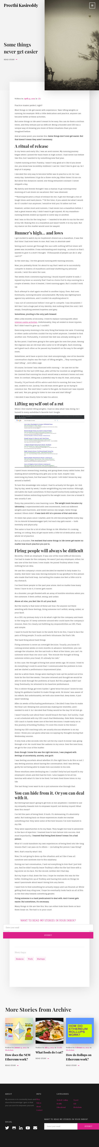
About (38, 1106)
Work (30, 959)
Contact (39, 1110)
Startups (41, 959)
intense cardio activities (26, 322)
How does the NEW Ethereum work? (18, 1057)
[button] (92, 5)
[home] (21, 5)
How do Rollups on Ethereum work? (78, 1057)
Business (20, 959)
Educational (61, 1107)
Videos (38, 1103)
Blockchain (9, 1050)
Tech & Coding (62, 1100)
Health (59, 1047)
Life (39, 98)
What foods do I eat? (49, 1052)
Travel (75, 1100)
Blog (38, 1099)
